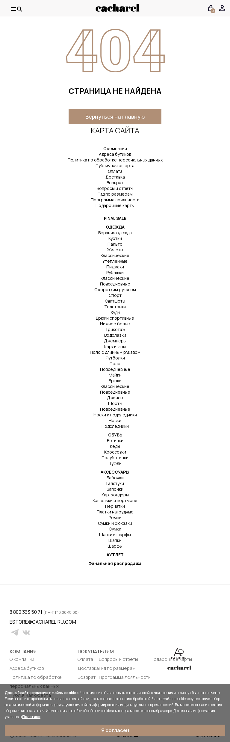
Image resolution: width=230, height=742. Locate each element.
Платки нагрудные (115, 512)
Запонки (115, 489)
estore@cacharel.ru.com (13, 622)
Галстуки (115, 483)
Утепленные (115, 261)
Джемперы (115, 341)
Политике (31, 716)
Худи (115, 312)
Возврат (115, 182)
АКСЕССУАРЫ (115, 472)
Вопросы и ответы (115, 188)
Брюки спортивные (115, 318)
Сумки (115, 529)
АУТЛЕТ (115, 554)
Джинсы (115, 398)
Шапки (115, 540)
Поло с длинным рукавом (115, 352)
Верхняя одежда (115, 232)
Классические (115, 255)
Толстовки (115, 306)
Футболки (115, 358)
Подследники (115, 426)
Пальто (115, 244)
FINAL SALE (115, 218)
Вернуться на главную (115, 116)
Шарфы (115, 546)
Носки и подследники (115, 415)
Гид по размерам (115, 194)
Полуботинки (115, 457)
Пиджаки (115, 267)
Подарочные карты (115, 205)
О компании (115, 148)
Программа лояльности (115, 199)
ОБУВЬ (115, 435)
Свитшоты (115, 301)
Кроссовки (115, 452)
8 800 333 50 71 (26, 612)
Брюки (115, 380)
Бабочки (115, 477)
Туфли (115, 463)
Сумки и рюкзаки (115, 523)
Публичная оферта (115, 165)
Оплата (115, 171)
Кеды (115, 446)
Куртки (115, 238)
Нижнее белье (115, 324)
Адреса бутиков (115, 154)
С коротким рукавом (115, 289)
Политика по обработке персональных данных (115, 160)
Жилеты (115, 250)
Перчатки (115, 506)
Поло (115, 363)
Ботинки (115, 440)
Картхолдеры (115, 495)
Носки (115, 420)
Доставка (115, 177)
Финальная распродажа (115, 563)
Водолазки (115, 335)
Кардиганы (115, 346)
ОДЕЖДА (115, 227)
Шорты (115, 403)
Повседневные (115, 284)
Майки (115, 375)
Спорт (115, 295)
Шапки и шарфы (115, 534)
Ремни (115, 517)
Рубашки (115, 272)
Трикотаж (115, 329)
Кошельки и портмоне (115, 500)
